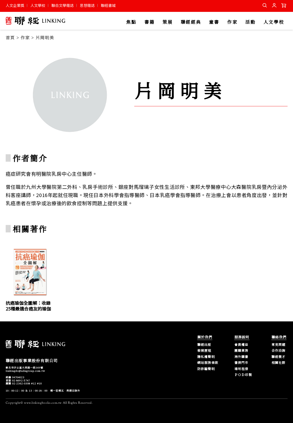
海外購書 (241, 357)
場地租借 (241, 369)
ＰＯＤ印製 (243, 375)
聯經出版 (204, 345)
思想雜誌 (87, 5)
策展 (167, 22)
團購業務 (241, 351)
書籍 (149, 22)
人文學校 (37, 5)
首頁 (10, 37)
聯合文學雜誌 (62, 5)
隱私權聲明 (206, 357)
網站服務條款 (208, 363)
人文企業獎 (15, 5)
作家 (232, 22)
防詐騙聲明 (206, 369)
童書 (214, 22)
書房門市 (241, 363)
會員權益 (241, 345)
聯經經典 (191, 22)
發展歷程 (204, 351)
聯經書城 (108, 5)
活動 (250, 22)
